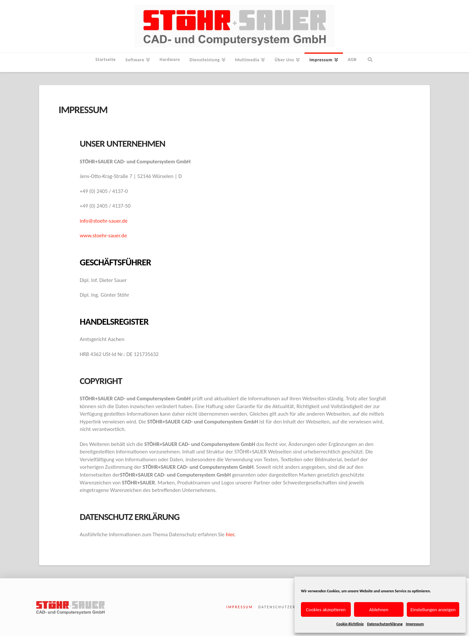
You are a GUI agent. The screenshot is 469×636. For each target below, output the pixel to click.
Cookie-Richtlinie (350, 624)
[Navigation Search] (369, 62)
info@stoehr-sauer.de (104, 220)
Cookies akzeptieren (326, 610)
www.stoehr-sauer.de (103, 235)
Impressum (415, 624)
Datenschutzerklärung (385, 624)
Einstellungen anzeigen (433, 610)
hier (230, 534)
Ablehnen (379, 610)
